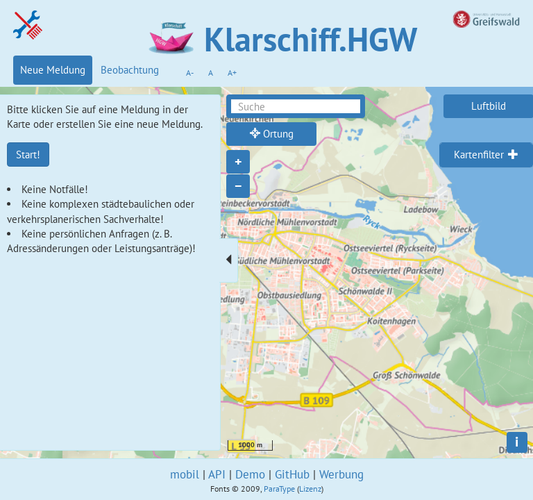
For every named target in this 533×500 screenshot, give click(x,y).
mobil (184, 474)
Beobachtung (130, 69)
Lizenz (310, 488)
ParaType (279, 488)
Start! (28, 154)
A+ (232, 72)
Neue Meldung (52, 69)
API (217, 474)
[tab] (486, 155)
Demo (250, 474)
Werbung (341, 474)
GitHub (292, 474)
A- (190, 72)
